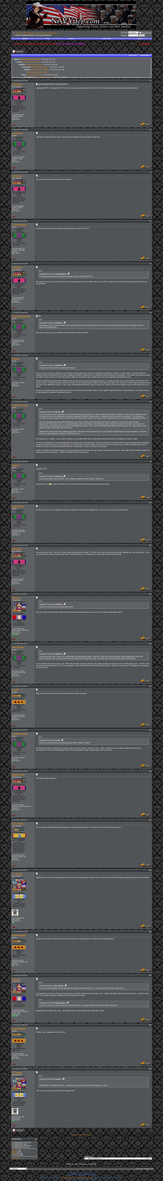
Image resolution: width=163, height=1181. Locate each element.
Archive (146, 1168)
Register (25, 38)
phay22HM (17, 506)
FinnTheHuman (20, 405)
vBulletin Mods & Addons (85, 1177)
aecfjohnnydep (19, 734)
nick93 (15, 690)
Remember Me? (145, 33)
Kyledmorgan (19, 935)
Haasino (16, 598)
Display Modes (144, 55)
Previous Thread (77, 1135)
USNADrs (17, 84)
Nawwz (15, 359)
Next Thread (87, 1135)
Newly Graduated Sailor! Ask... (31, 59)
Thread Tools (133, 55)
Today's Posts (106, 38)
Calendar (71, 38)
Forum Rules (16, 1158)
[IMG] (13, 1153)
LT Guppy (17, 874)
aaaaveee (17, 133)
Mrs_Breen (17, 823)
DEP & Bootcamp (28, 33)
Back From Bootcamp (50, 33)
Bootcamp (39, 33)
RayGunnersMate (21, 316)
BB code (14, 1150)
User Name (124, 32)
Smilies (14, 1152)
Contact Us (139, 1168)
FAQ (47, 38)
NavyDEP (18, 33)
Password (124, 35)
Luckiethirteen (19, 224)
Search (140, 38)
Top (152, 1168)
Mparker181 (18, 774)
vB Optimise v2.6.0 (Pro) (68, 1177)
